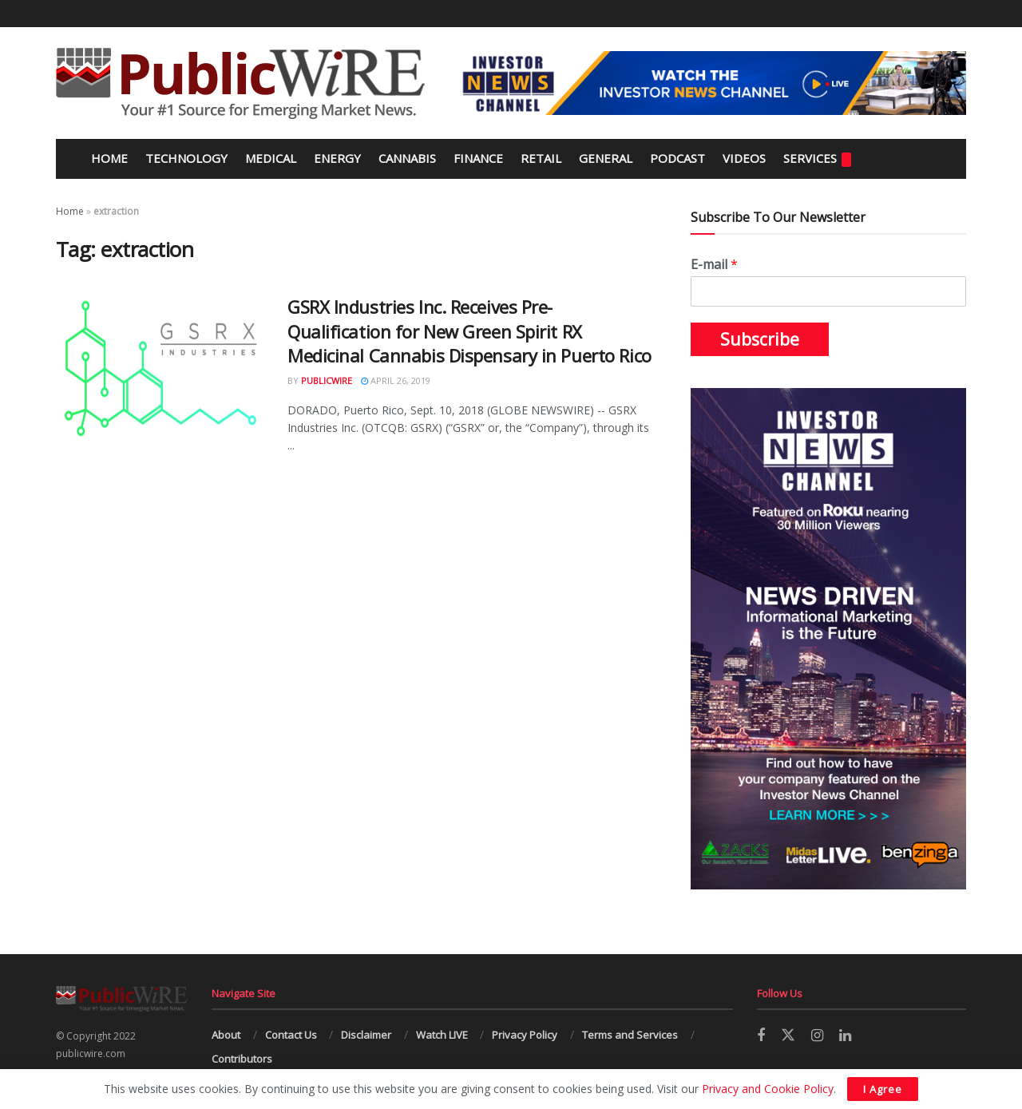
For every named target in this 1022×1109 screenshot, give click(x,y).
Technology (186, 158)
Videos (744, 158)
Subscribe (759, 339)
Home (108, 158)
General (605, 158)
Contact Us (291, 1035)
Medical (270, 158)
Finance (478, 158)
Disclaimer (366, 1035)
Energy (337, 158)
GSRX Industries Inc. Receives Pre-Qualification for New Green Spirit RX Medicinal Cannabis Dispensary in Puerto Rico (469, 331)
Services (817, 158)
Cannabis (407, 158)
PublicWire (326, 380)
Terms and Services (630, 1035)
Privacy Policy (524, 1035)
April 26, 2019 (395, 380)
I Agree (882, 1089)
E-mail (714, 264)
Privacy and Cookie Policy (768, 1088)
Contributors (242, 1059)
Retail (541, 158)
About (226, 1035)
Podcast (677, 158)
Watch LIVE (442, 1035)
